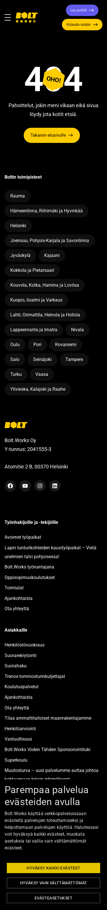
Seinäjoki (42, 359)
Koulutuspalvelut (22, 686)
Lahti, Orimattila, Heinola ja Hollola (45, 315)
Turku (16, 374)
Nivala (77, 329)
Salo (14, 359)
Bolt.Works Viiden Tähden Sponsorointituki (48, 749)
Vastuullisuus (18, 739)
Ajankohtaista (19, 598)
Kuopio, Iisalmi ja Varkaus (36, 300)
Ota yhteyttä (17, 608)
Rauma (17, 196)
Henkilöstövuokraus (25, 645)
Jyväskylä (20, 255)
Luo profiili (78, 10)
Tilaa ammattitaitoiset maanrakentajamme (48, 718)
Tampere (74, 359)
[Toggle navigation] (10, 17)
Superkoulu (16, 760)
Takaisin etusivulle (48, 135)
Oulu (15, 344)
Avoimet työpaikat (23, 537)
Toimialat (14, 587)
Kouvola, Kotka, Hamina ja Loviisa (44, 285)
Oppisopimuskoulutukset (30, 577)
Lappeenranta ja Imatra (33, 329)
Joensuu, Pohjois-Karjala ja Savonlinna (49, 240)
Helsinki (18, 225)
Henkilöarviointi (20, 728)
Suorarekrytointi (21, 655)
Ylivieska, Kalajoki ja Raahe (37, 389)
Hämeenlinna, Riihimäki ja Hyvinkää (46, 210)
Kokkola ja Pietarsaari (32, 270)
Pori (37, 344)
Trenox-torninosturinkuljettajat (35, 676)
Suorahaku (16, 665)
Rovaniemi (65, 344)
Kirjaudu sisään (78, 25)
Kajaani (52, 255)
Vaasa (41, 374)
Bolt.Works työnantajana (29, 567)
